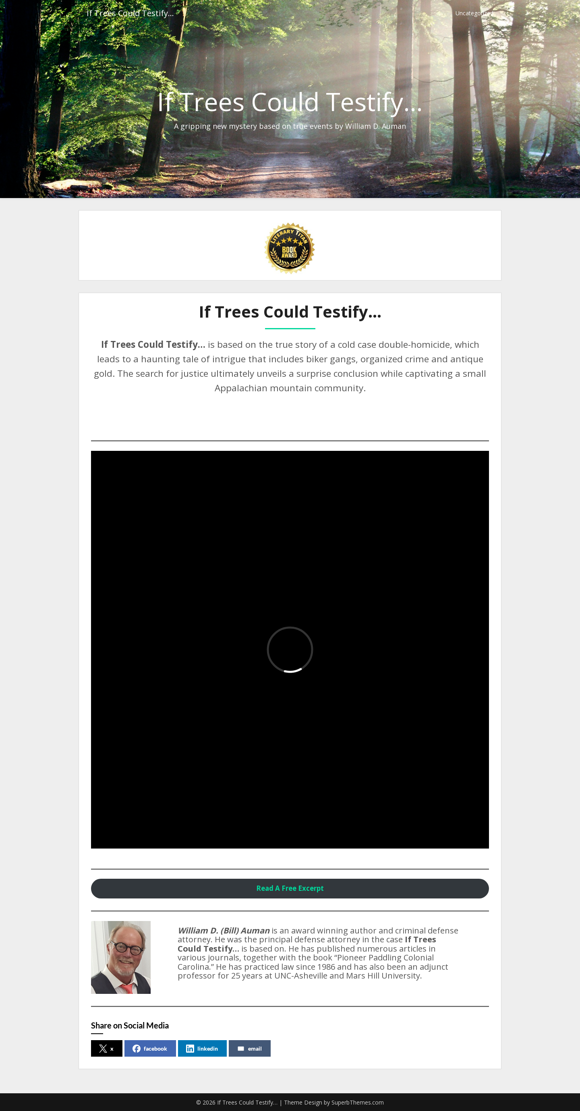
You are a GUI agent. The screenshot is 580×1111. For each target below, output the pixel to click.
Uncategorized (474, 13)
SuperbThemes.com (357, 1102)
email (249, 1049)
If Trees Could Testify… (130, 13)
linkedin (202, 1049)
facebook (150, 1049)
